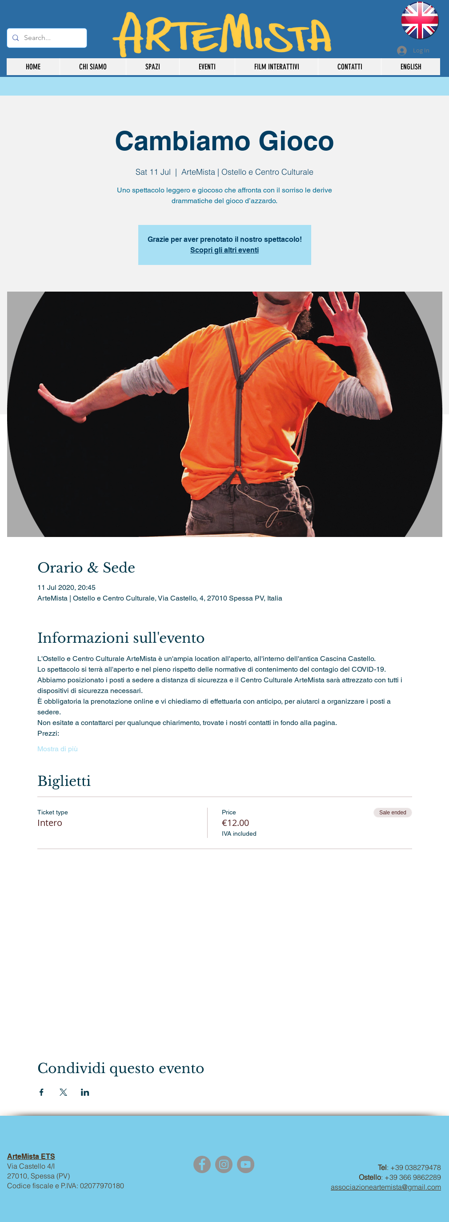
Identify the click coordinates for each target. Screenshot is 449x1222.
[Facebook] (202, 1164)
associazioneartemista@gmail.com (386, 1186)
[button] (276, 66)
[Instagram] (224, 1164)
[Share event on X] (63, 1092)
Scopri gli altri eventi (224, 250)
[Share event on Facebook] (41, 1092)
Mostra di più (57, 749)
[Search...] (46, 38)
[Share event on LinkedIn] (85, 1092)
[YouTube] (245, 1164)
